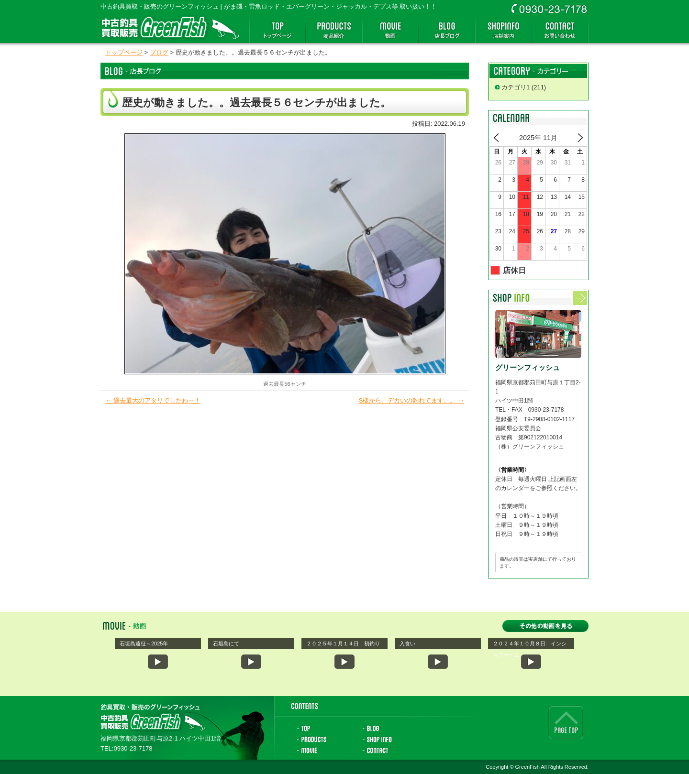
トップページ (277, 30)
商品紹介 (334, 30)
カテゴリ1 (515, 87)
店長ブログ (447, 30)
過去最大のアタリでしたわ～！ (152, 400)
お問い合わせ (560, 30)
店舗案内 (503, 30)
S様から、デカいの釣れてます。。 (411, 400)
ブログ (159, 52)
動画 (390, 30)
